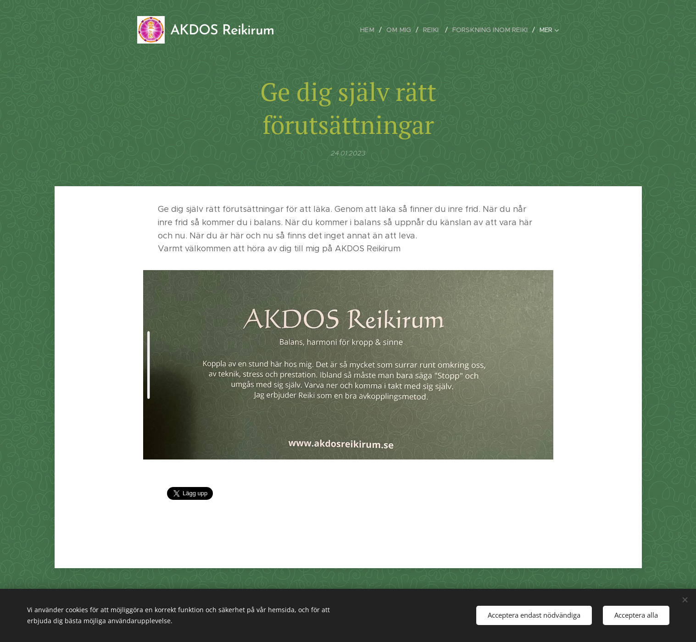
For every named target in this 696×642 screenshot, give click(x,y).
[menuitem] (376, 29)
